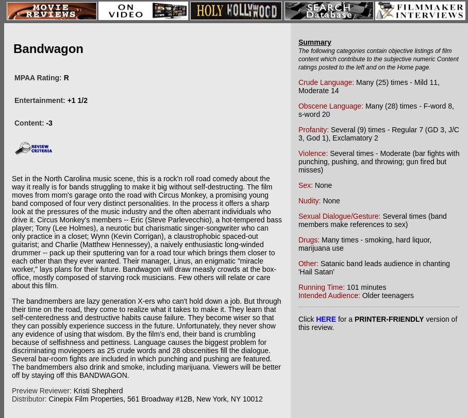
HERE (326, 319)
